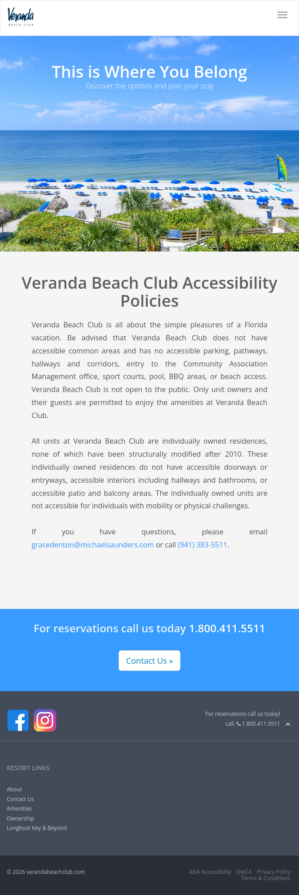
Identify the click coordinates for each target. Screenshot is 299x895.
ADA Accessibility (210, 872)
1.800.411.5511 (227, 628)
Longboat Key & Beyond (36, 828)
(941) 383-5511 (202, 545)
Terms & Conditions (265, 878)
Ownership (20, 818)
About (14, 789)
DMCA (244, 872)
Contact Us (20, 799)
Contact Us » (149, 660)
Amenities (19, 808)
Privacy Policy (273, 872)
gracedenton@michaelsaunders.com (92, 545)
